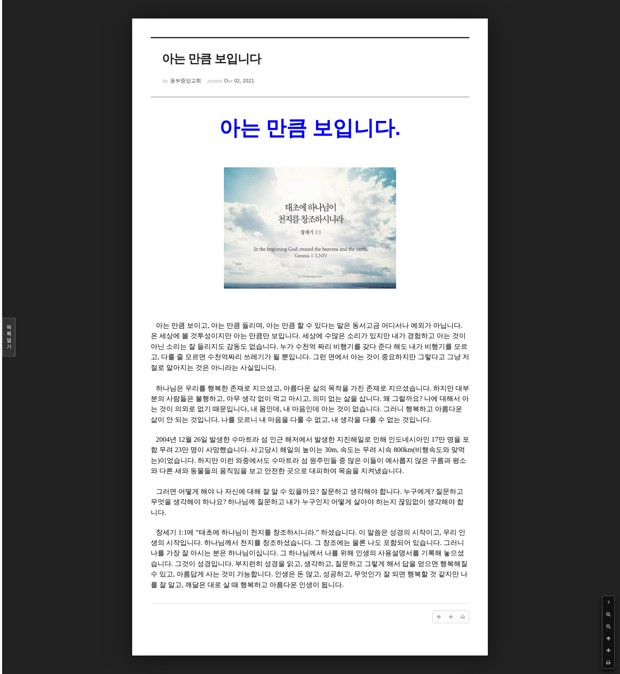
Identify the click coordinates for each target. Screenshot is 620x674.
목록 (9, 337)
